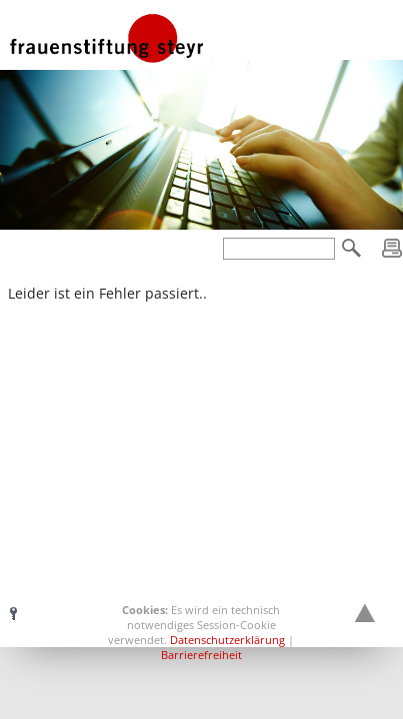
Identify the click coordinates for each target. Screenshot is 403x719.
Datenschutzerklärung (227, 639)
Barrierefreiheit (201, 654)
